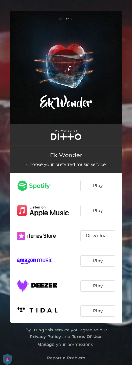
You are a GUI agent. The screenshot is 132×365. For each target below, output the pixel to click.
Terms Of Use (86, 336)
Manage (46, 344)
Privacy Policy (45, 336)
